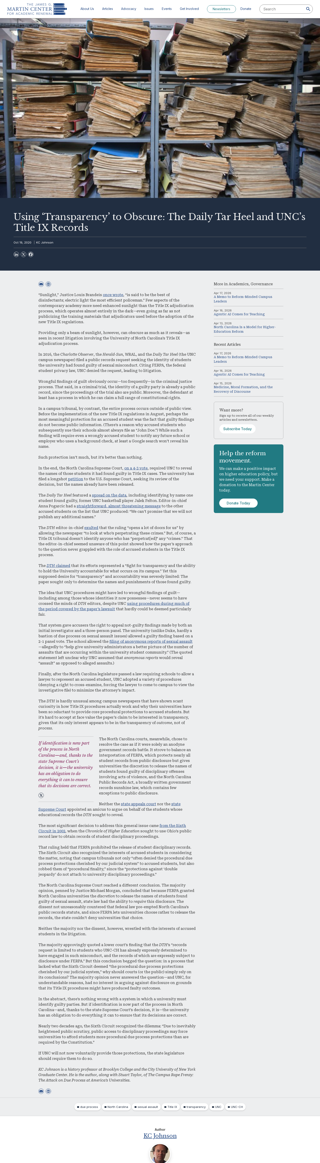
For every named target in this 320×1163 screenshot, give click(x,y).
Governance (262, 284)
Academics (239, 284)
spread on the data (109, 495)
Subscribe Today (237, 429)
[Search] (308, 9)
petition (75, 479)
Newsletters (221, 9)
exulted (91, 528)
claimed (58, 566)
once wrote (113, 295)
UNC (218, 1107)
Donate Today (238, 503)
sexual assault (148, 1107)
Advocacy (128, 9)
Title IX (172, 1107)
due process (89, 1107)
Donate (245, 9)
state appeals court (138, 804)
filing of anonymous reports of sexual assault (151, 641)
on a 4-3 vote (136, 468)
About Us (87, 9)
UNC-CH (237, 1107)
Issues (149, 9)
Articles (107, 9)
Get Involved (189, 9)
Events (167, 9)
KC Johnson (44, 242)
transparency (196, 1107)
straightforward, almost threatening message (119, 506)
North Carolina (118, 1107)
